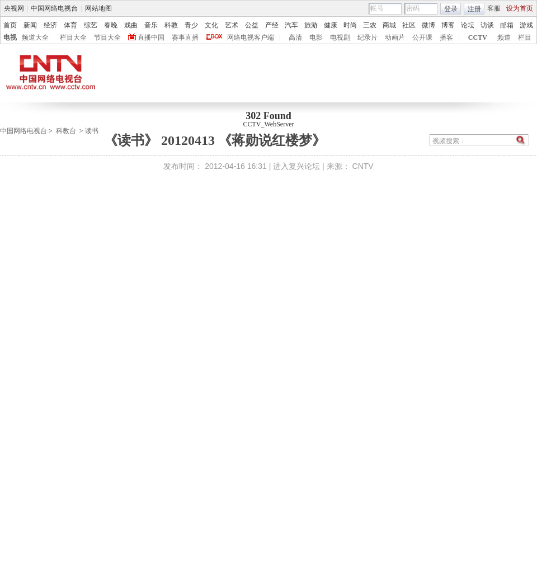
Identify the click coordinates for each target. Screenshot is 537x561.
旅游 (311, 25)
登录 (451, 9)
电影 (316, 37)
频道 (504, 37)
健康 (330, 25)
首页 (10, 25)
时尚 (350, 25)
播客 (446, 37)
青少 (191, 25)
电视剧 (340, 37)
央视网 (14, 8)
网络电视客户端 (250, 37)
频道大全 (35, 37)
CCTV (477, 37)
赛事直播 (185, 37)
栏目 (524, 37)
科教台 (66, 131)
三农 (369, 25)
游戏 (526, 25)
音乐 (151, 25)
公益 (251, 25)
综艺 (90, 25)
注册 (474, 9)
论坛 (467, 25)
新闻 (30, 25)
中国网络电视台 (54, 8)
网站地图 (98, 8)
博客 (448, 25)
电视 (10, 37)
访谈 (487, 25)
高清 (295, 37)
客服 (494, 8)
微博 (428, 25)
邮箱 (507, 25)
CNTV (363, 166)
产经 (272, 25)
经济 (50, 25)
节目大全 (107, 37)
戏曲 (131, 25)
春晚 (110, 25)
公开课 (422, 37)
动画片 (395, 37)
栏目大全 (73, 37)
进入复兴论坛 (296, 166)
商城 (389, 25)
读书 (91, 131)
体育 (70, 25)
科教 (171, 25)
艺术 (231, 25)
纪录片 (367, 37)
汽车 (291, 25)
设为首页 (519, 8)
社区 (409, 25)
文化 (211, 25)
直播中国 (151, 37)
